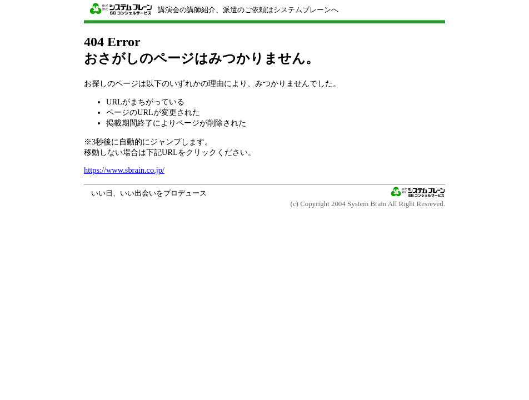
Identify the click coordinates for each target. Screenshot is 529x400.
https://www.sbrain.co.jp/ (124, 170)
